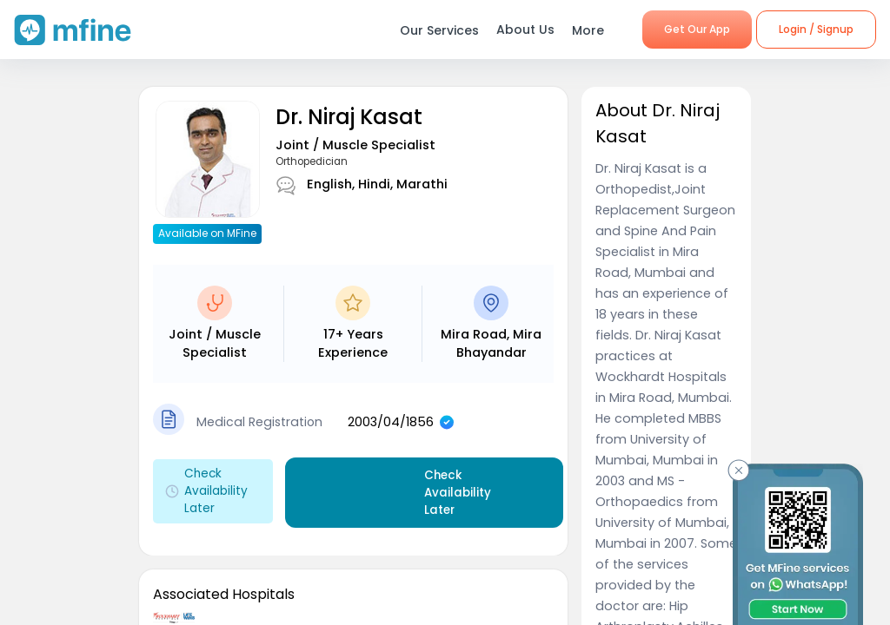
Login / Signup (816, 29)
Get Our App (697, 29)
